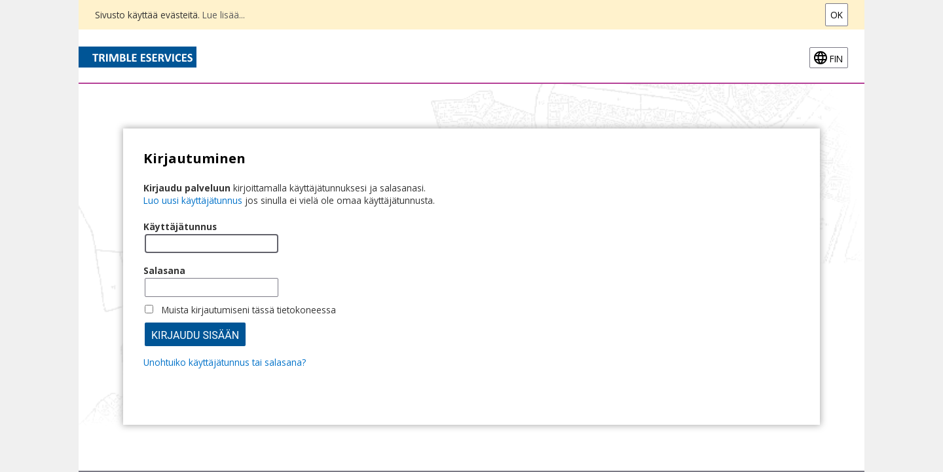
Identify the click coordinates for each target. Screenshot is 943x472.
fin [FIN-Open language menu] (836, 58)
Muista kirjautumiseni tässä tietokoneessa (249, 310)
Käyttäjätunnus (180, 226)
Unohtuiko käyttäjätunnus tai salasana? (224, 362)
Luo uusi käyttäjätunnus (192, 200)
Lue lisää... (223, 15)
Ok (836, 15)
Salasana (164, 270)
